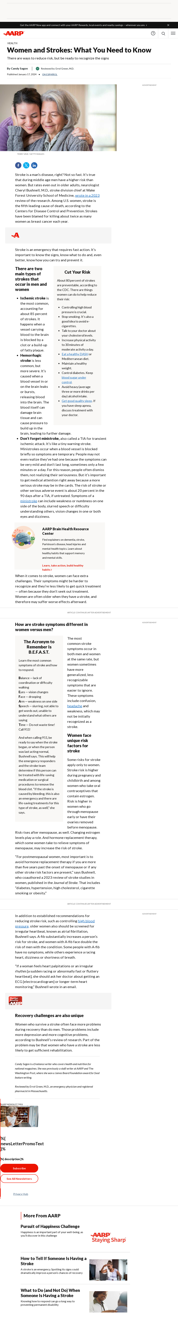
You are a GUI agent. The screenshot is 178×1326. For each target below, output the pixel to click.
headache (74, 706)
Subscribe (19, 1168)
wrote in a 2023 (87, 195)
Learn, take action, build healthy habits (62, 565)
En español (49, 74)
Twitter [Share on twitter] (27, 166)
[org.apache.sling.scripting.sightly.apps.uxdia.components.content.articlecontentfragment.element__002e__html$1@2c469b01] (58, 154)
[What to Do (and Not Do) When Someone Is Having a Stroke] (75, 1300)
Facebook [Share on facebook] (19, 166)
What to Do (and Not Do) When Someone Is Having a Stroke (50, 1293)
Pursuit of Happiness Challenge (50, 1226)
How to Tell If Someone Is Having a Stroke (54, 1261)
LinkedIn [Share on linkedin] (35, 166)
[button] (168, 25)
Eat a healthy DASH (75, 354)
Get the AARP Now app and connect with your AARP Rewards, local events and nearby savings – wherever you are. (82, 25)
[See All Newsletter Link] (19, 1179)
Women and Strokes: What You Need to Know (79, 50)
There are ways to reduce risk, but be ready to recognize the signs (58, 58)
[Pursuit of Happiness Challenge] (75, 1236)
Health (12, 43)
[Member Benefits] (15, 1003)
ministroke (28, 501)
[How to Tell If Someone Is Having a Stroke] (75, 1268)
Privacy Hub (20, 1194)
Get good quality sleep (77, 401)
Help (153, 33)
